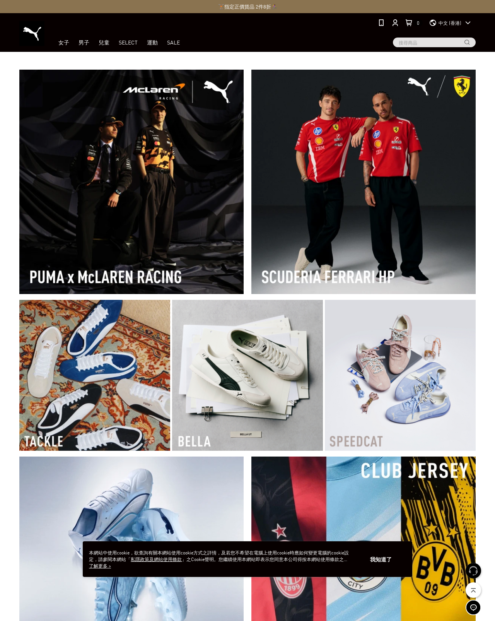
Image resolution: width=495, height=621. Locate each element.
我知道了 (381, 559)
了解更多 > (100, 565)
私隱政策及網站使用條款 (156, 559)
